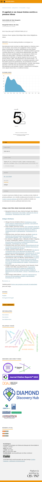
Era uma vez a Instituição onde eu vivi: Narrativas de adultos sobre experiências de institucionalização (22, 251)
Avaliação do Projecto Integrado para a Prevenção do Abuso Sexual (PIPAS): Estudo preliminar (21, 242)
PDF (5, 142)
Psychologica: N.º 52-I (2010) (19, 243)
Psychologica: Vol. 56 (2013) (16, 225)
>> (9, 281)
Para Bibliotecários (6, 319)
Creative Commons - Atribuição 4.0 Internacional (19, 460)
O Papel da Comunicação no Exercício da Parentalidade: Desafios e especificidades (21, 275)
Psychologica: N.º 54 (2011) (30, 237)
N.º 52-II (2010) (22, 7)
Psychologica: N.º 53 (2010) (33, 253)
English (4, 295)
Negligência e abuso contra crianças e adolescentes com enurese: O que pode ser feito (21, 223)
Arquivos (15, 7)
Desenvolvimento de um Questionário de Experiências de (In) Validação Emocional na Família (22, 246)
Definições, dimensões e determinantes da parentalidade (21, 255)
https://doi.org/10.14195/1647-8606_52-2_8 (16, 31)
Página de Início (6, 7)
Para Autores (5, 317)
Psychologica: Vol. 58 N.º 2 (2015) (21, 214)
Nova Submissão (8, 304)
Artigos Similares (8, 219)
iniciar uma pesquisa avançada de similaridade (24, 284)
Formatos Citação (9, 165)
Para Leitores (5, 314)
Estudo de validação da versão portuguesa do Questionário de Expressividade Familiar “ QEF (21, 236)
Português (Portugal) (8, 298)
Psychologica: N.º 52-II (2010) (13, 277)
